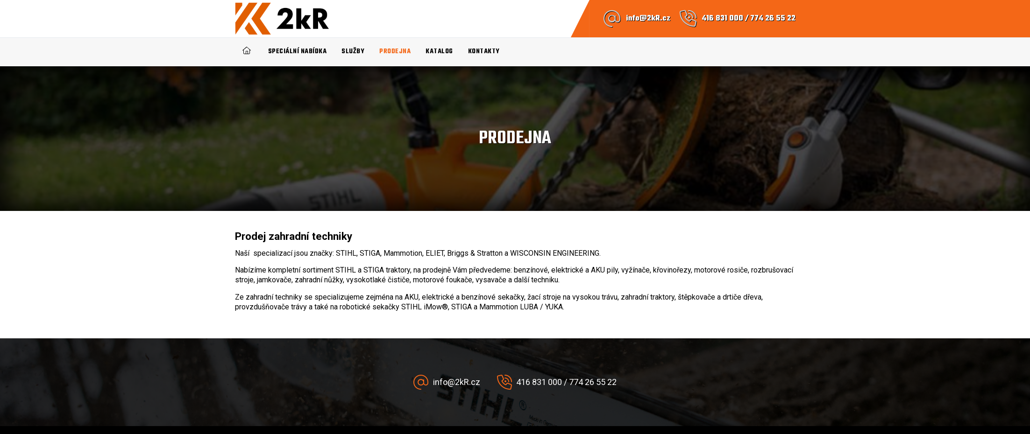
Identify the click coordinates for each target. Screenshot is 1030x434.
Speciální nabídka (297, 51)
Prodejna (395, 51)
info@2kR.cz (648, 19)
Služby (352, 51)
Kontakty (484, 51)
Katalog (439, 51)
